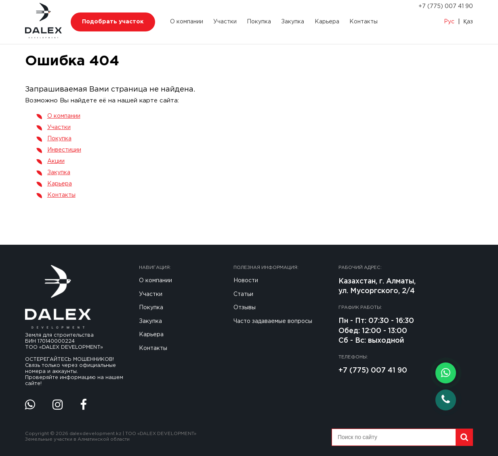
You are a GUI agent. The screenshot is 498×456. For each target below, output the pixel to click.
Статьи (243, 294)
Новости (245, 280)
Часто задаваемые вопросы (272, 321)
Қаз (468, 21)
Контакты (363, 21)
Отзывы (244, 307)
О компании (186, 21)
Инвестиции (64, 150)
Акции (56, 161)
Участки (225, 21)
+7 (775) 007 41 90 (445, 6)
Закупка (292, 21)
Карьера (327, 21)
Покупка (259, 21)
